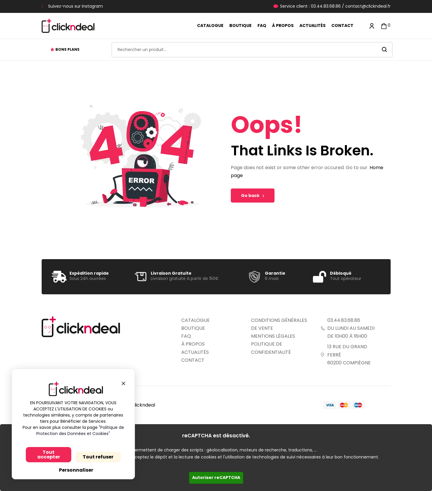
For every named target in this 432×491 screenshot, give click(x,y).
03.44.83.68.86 (326, 6)
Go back (252, 195)
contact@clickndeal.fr (368, 6)
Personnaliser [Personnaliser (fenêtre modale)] (72, 470)
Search (385, 49)
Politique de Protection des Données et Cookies (77, 430)
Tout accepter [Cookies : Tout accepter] (45, 454)
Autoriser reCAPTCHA (216, 477)
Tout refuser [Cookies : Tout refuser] (94, 456)
